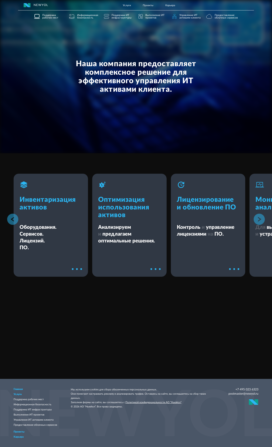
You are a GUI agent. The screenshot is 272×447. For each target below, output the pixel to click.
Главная (18, 389)
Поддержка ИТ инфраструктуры (33, 409)
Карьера (170, 5)
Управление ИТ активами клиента (34, 419)
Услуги (127, 5)
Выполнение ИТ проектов (29, 414)
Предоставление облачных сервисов (35, 425)
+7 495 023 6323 (246, 389)
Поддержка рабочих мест (29, 399)
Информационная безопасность (32, 404)
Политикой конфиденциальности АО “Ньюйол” (153, 402)
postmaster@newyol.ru (243, 393)
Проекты (148, 5)
